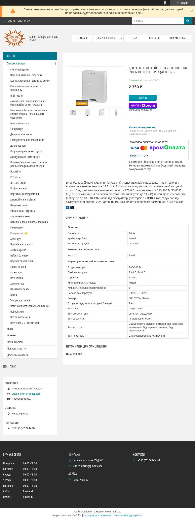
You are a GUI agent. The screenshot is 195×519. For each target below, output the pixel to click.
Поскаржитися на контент (97, 515)
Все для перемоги (20, 317)
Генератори (16, 129)
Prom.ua (116, 511)
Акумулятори (17, 283)
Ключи (14, 295)
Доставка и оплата (17, 355)
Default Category (19, 255)
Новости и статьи (16, 348)
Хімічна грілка (18, 250)
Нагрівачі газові (19, 205)
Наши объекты (15, 342)
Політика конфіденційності (128, 515)
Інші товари (16, 95)
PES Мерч (15, 177)
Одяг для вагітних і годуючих (26, 75)
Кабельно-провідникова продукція (29, 222)
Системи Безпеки (19, 69)
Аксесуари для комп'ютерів (25, 157)
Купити (142, 98)
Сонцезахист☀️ (19, 233)
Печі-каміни (16, 278)
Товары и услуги (106, 38)
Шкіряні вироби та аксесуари (26, 151)
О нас (134, 38)
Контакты (154, 38)
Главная (82, 38)
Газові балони (18, 267)
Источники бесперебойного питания (30, 306)
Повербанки (17, 311)
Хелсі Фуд (15, 239)
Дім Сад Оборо (18, 183)
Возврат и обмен (178, 38)
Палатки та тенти (19, 289)
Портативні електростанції (25, 194)
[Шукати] (188, 20)
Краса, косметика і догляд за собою (30, 80)
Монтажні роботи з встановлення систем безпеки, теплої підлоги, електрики (28, 114)
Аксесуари (16, 272)
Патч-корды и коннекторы (24, 323)
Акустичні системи (20, 216)
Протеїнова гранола (21, 244)
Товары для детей (20, 300)
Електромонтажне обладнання (27, 140)
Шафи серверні (18, 188)
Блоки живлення (19, 123)
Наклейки (15, 171)
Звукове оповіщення (21, 261)
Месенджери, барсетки (22, 211)
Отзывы (11, 335)
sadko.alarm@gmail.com (26, 393)
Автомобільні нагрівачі (22, 199)
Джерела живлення (21, 134)
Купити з (143, 105)
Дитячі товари (18, 145)
